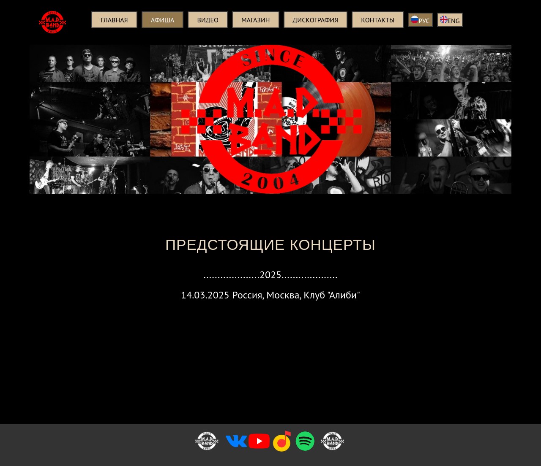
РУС (420, 20)
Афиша (163, 20)
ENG (450, 20)
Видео (207, 20)
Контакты (377, 20)
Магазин (255, 20)
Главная (114, 20)
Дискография (316, 20)
